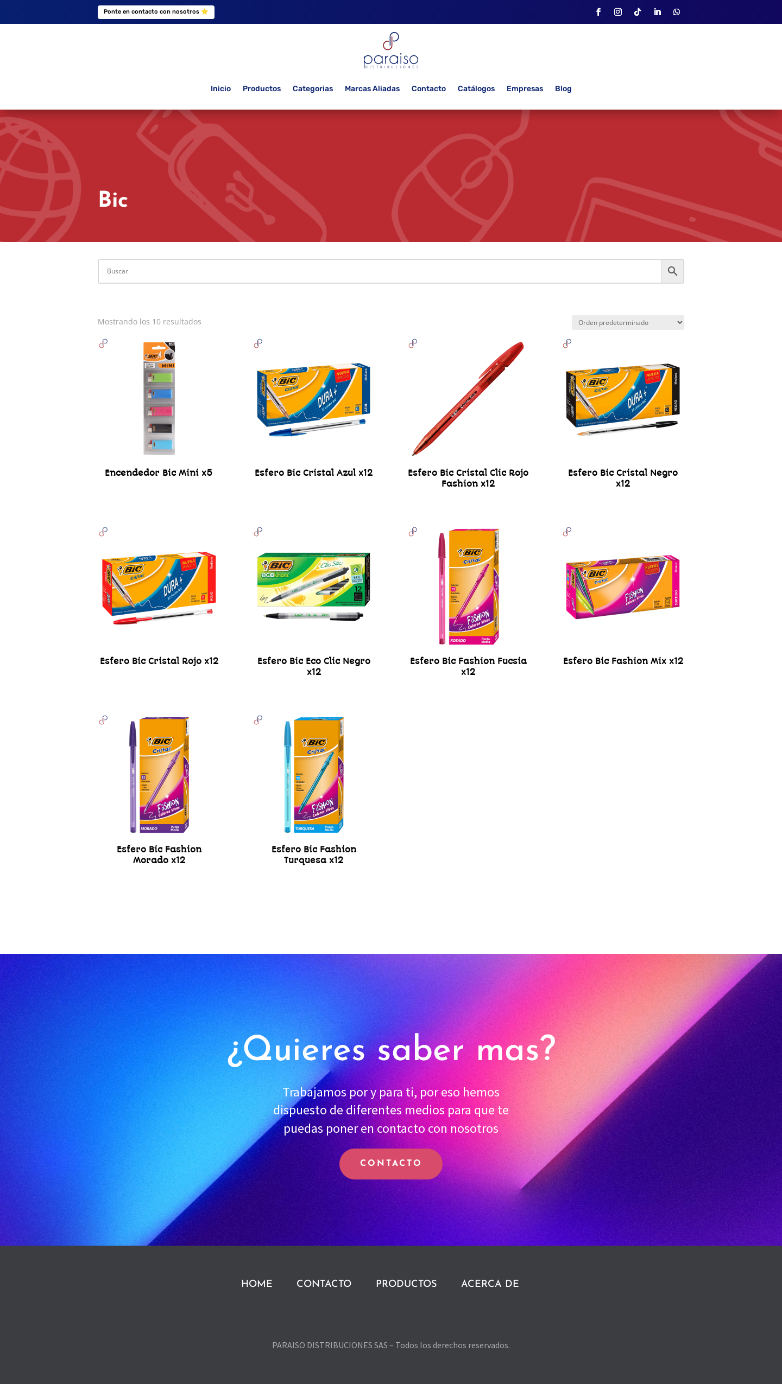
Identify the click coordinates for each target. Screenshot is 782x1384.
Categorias (313, 88)
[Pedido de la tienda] (628, 322)
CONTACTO (391, 1163)
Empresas (525, 88)
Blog (563, 88)
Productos (262, 88)
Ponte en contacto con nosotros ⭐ (156, 11)
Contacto (429, 88)
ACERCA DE (490, 1284)
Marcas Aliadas (372, 88)
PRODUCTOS (406, 1284)
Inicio (221, 88)
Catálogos (476, 88)
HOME (257, 1284)
